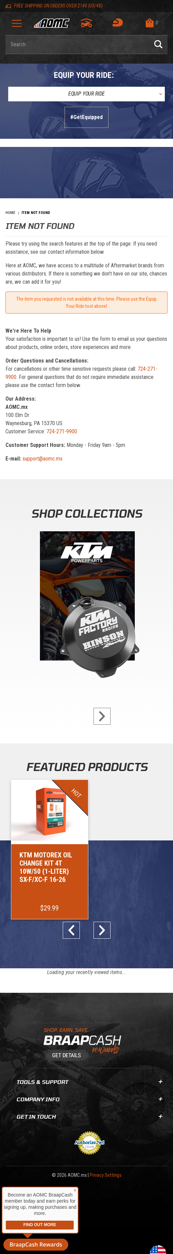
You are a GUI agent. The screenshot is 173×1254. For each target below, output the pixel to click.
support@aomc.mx (42, 458)
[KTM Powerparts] (86, 597)
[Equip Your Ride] (86, 94)
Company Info (89, 1097)
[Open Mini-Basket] (155, 23)
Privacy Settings (105, 1174)
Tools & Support (89, 1080)
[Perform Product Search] (158, 44)
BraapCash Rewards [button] (36, 1244)
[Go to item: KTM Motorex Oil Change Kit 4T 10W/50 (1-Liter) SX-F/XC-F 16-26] (48, 849)
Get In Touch (89, 1115)
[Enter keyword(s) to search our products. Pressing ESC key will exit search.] (77, 44)
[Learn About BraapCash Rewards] (84, 1044)
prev (74, 929)
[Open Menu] (16, 26)
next (99, 716)
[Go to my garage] (87, 22)
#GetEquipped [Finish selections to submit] (86, 117)
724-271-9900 (61, 431)
